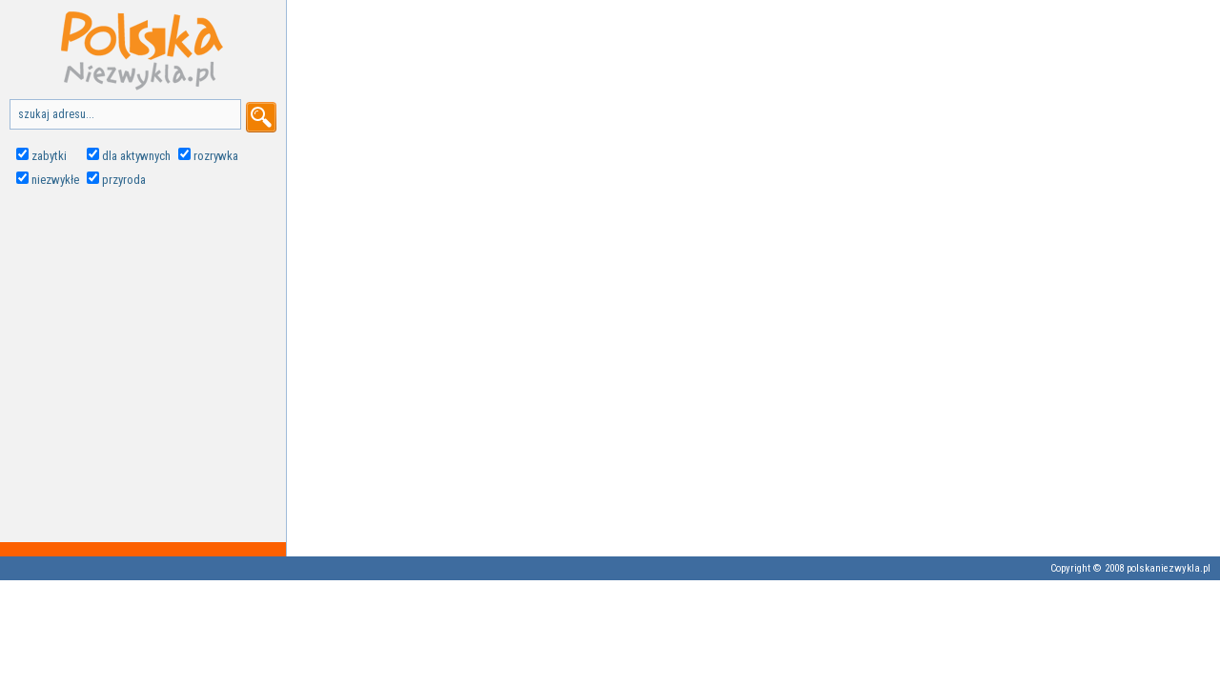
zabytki (49, 156)
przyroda (124, 179)
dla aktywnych (136, 156)
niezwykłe (55, 179)
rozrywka (215, 156)
